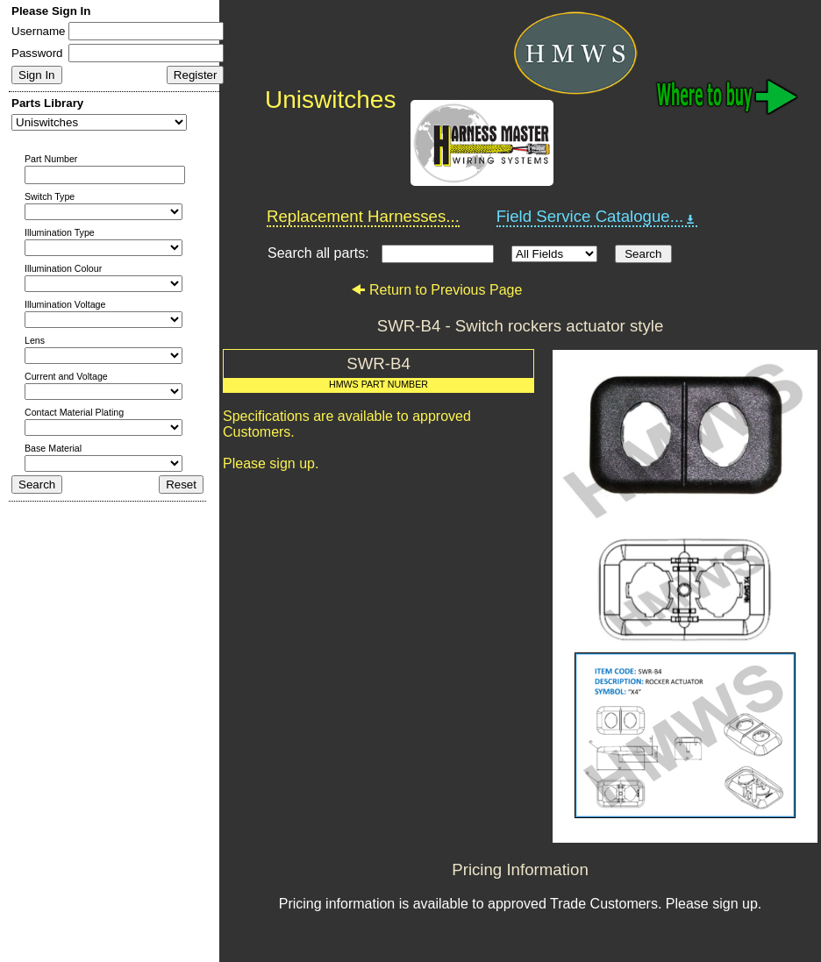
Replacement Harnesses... (363, 216)
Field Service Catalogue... (597, 216)
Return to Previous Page (436, 289)
